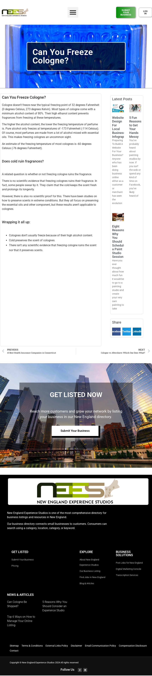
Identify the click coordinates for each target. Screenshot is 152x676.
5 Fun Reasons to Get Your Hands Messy (135, 127)
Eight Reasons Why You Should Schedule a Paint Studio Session (118, 242)
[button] (73, 12)
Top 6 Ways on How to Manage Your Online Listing (21, 621)
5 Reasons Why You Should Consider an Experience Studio (54, 607)
